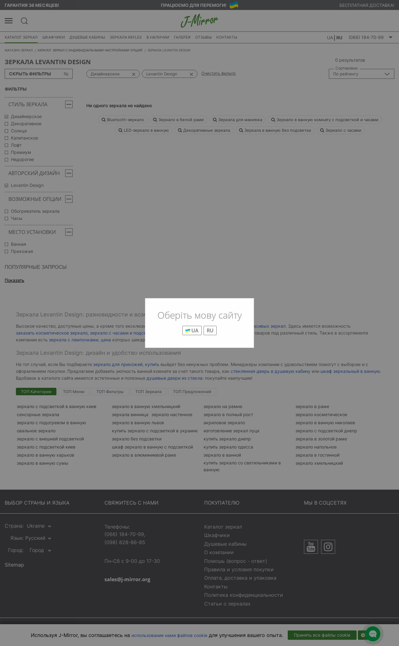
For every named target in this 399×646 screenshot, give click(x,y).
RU (210, 330)
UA (192, 330)
